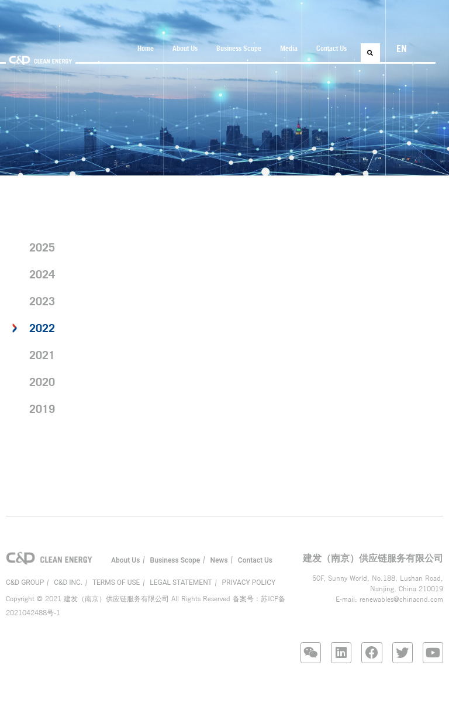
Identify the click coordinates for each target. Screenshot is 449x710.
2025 (42, 247)
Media (289, 48)
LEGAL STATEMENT (181, 582)
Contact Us (331, 48)
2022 (42, 327)
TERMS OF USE (116, 582)
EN (401, 48)
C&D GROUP (25, 582)
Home (145, 48)
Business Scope (238, 48)
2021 (42, 354)
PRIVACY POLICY (249, 582)
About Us (185, 48)
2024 (42, 274)
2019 (42, 408)
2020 (42, 381)
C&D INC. (68, 582)
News (219, 560)
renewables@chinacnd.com (401, 599)
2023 (42, 301)
